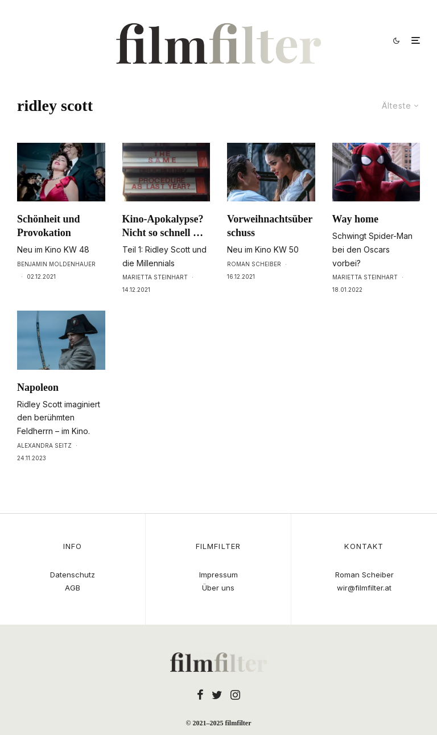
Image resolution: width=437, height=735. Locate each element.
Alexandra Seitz (44, 445)
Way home (355, 219)
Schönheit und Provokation (48, 225)
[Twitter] (217, 694)
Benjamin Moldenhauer (56, 264)
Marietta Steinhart (155, 277)
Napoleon (38, 387)
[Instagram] (235, 694)
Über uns (218, 587)
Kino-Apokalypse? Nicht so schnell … (163, 225)
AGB (72, 587)
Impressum (218, 574)
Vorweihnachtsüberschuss (269, 225)
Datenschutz (72, 574)
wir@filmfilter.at (364, 587)
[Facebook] (200, 694)
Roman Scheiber (254, 264)
